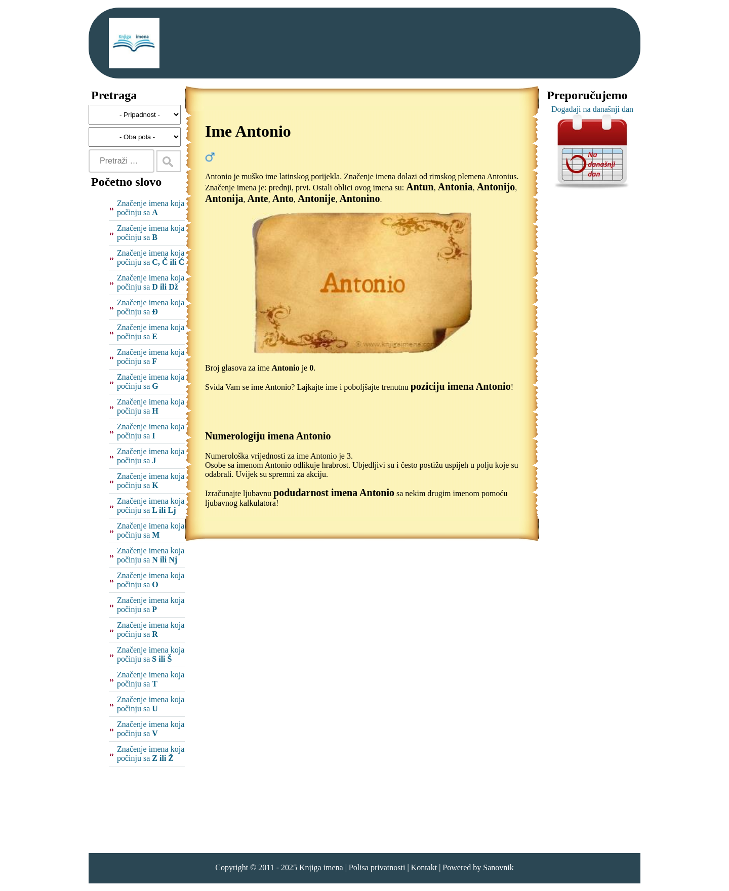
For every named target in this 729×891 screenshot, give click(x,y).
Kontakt (424, 867)
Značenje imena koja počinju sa (150, 208)
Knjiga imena (321, 867)
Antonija (224, 198)
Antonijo (496, 186)
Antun (419, 186)
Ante (258, 198)
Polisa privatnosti (377, 867)
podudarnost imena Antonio (333, 492)
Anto (283, 198)
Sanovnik (498, 867)
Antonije (316, 198)
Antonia (455, 186)
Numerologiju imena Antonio (268, 435)
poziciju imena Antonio (461, 386)
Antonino (359, 198)
